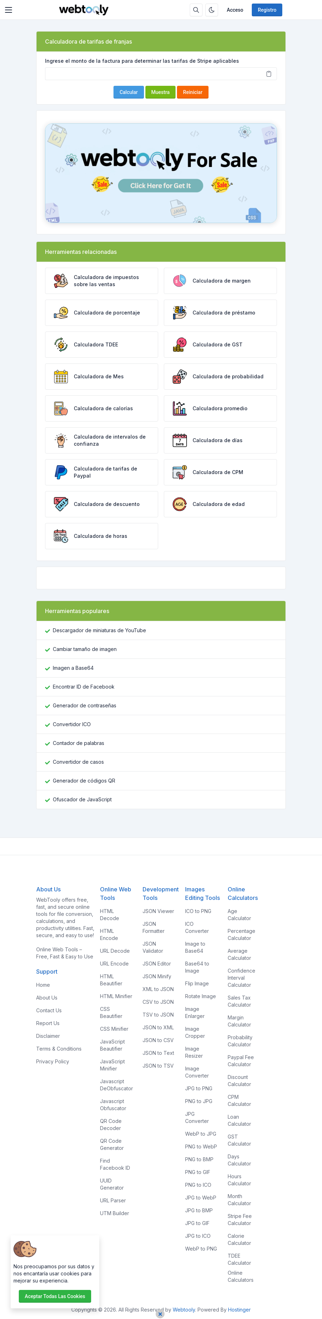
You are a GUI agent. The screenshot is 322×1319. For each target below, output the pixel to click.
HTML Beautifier (111, 979)
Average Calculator (239, 954)
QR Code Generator (112, 1144)
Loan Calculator (239, 1120)
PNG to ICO (198, 1185)
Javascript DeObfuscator (116, 1084)
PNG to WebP (201, 1146)
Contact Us (49, 1010)
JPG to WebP (200, 1198)
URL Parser (113, 1200)
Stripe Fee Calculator (240, 1219)
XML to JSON (158, 989)
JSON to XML (158, 1027)
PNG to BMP (199, 1159)
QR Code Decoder (111, 1124)
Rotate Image (200, 996)
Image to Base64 (195, 947)
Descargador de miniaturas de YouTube (99, 630)
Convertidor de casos (78, 762)
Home (43, 985)
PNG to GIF (197, 1172)
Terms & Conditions (59, 1049)
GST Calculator (239, 1140)
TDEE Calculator (239, 1259)
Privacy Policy (52, 1061)
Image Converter (197, 1072)
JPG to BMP (199, 1210)
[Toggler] (8, 10)
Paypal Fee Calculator (241, 1060)
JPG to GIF (197, 1223)
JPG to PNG (198, 1088)
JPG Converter (197, 1117)
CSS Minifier (114, 1029)
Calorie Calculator (239, 1239)
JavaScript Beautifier (112, 1045)
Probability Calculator (240, 1040)
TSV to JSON (158, 1015)
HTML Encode (109, 934)
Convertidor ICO (72, 724)
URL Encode (114, 964)
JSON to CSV (158, 1040)
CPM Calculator (239, 1100)
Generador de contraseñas (84, 705)
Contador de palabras (78, 743)
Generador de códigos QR (84, 781)
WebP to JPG (200, 1134)
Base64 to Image (197, 967)
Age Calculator (239, 914)
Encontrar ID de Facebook (84, 687)
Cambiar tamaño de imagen (85, 649)
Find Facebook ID (115, 1164)
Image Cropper (195, 1032)
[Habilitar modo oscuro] (211, 10)
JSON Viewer (158, 911)
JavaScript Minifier (112, 1065)
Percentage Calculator (241, 934)
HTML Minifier (116, 996)
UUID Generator (112, 1184)
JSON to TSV (158, 1066)
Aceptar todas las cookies (55, 1296)
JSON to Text (158, 1053)
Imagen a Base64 (73, 668)
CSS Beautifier (111, 1012)
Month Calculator (239, 1199)
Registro (267, 10)
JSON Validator (153, 947)
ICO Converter (197, 927)
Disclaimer (48, 1036)
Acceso (235, 10)
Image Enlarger (195, 1012)
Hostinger (239, 1310)
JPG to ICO (198, 1236)
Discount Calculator (239, 1080)
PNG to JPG (198, 1101)
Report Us (48, 1023)
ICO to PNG (198, 911)
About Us (46, 998)
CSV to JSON (158, 1002)
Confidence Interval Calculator (241, 978)
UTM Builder (114, 1213)
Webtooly (184, 1310)
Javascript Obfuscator (113, 1104)
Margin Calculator (239, 1021)
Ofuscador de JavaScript (82, 799)
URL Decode (115, 951)
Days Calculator (239, 1160)
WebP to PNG (201, 1249)
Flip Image (197, 983)
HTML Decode (109, 914)
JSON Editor (157, 964)
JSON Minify (157, 976)
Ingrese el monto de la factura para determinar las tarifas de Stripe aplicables (142, 61)
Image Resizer (194, 1052)
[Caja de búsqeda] (196, 10)
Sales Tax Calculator (239, 1001)
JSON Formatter (154, 927)
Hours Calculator (239, 1179)
